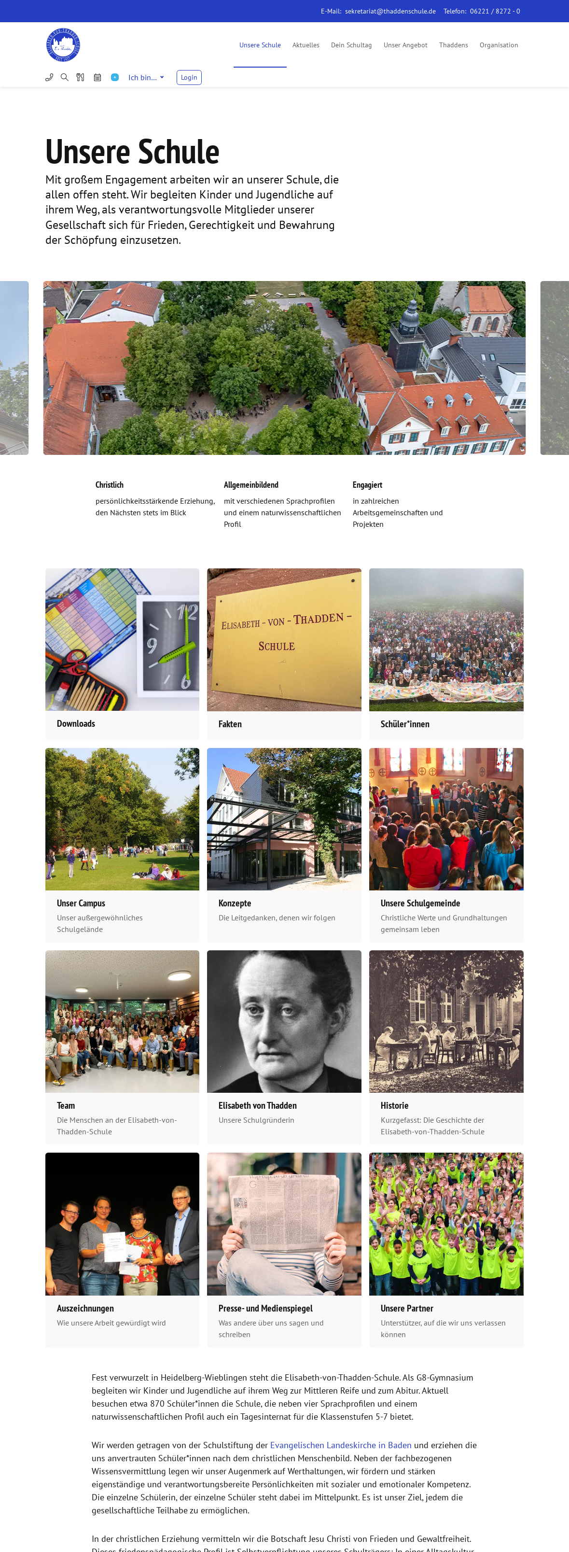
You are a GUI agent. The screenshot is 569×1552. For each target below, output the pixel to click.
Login (189, 77)
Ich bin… (146, 77)
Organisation (499, 45)
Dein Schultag (351, 45)
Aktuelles (305, 45)
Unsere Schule (260, 45)
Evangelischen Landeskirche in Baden (341, 1445)
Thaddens (453, 45)
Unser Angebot (406, 45)
